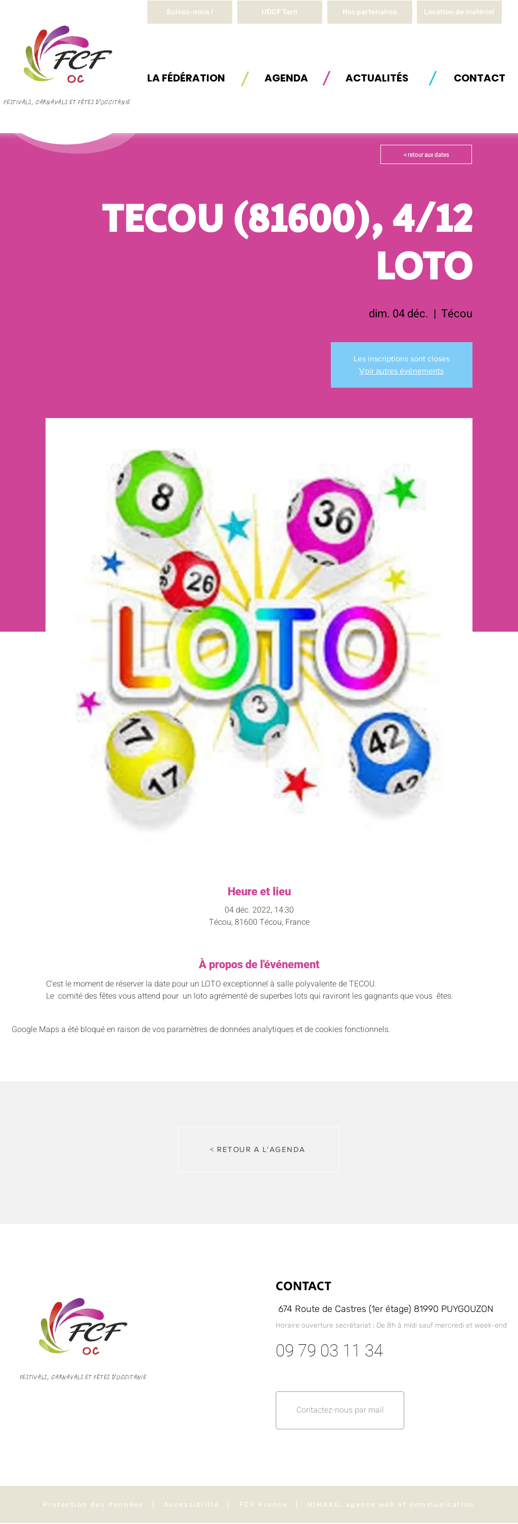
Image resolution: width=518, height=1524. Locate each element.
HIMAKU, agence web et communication (391, 1504)
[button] (459, 12)
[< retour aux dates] (426, 154)
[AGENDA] (286, 78)
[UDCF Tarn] (280, 12)
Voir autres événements (401, 370)
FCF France (263, 1504)
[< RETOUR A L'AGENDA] (258, 1149)
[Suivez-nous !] (190, 12)
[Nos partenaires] (370, 12)
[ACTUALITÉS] (376, 78)
